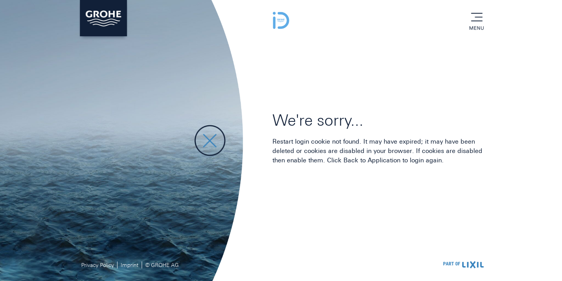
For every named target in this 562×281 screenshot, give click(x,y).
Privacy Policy (97, 265)
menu (476, 17)
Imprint (130, 265)
